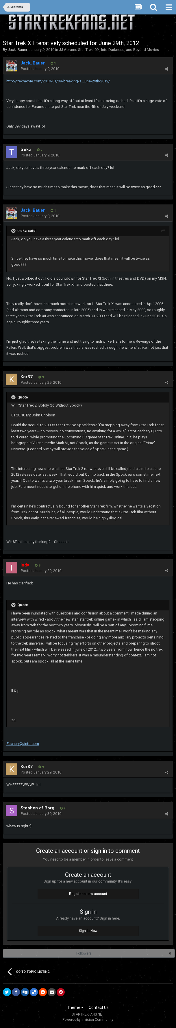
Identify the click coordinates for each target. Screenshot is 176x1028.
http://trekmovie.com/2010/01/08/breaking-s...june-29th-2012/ (58, 81)
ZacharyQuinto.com (22, 743)
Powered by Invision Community (87, 1020)
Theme (75, 1007)
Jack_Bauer (17, 49)
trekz (26, 149)
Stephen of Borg (37, 808)
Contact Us (99, 1007)
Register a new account (88, 894)
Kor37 (27, 376)
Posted (40, 69)
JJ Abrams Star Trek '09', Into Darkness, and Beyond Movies (109, 49)
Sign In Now (88, 931)
